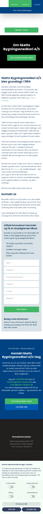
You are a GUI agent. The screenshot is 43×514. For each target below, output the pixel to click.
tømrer (16, 169)
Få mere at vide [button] (21, 504)
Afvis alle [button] (11, 509)
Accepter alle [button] (31, 509)
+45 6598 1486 (21, 379)
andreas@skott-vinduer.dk (19, 382)
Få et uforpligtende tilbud (21, 58)
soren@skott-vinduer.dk (21, 385)
